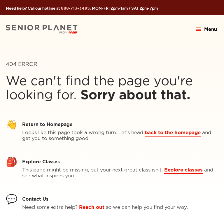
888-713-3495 (75, 8)
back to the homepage (173, 132)
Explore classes (183, 169)
